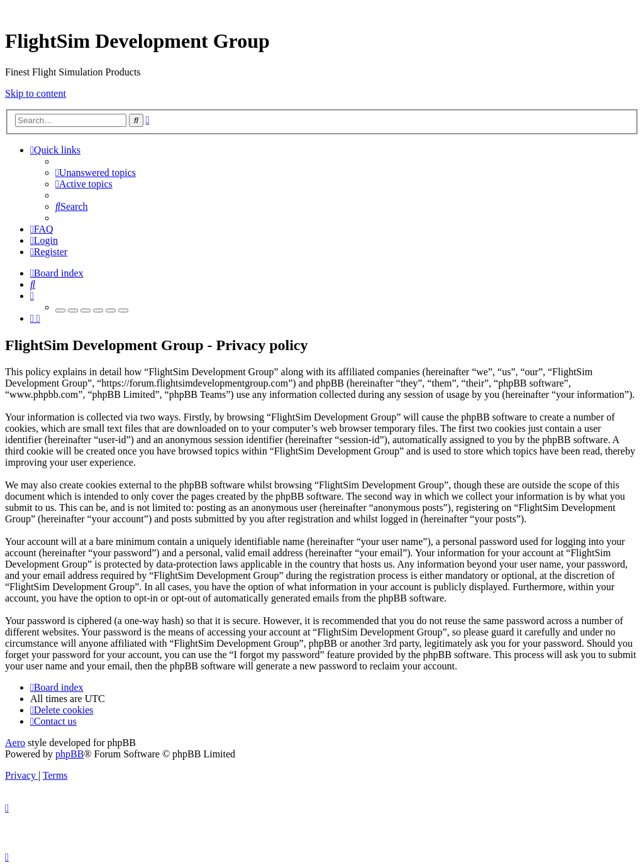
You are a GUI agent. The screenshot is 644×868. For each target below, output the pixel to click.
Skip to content (35, 93)
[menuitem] (95, 172)
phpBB (69, 754)
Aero (15, 742)
